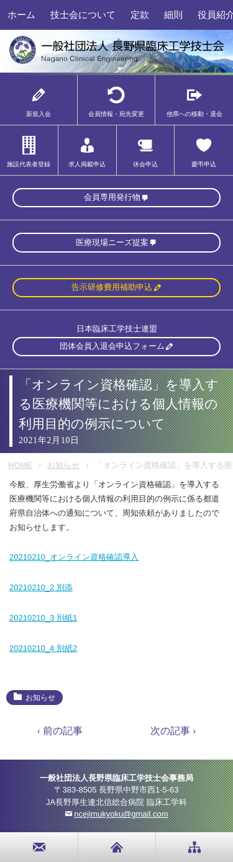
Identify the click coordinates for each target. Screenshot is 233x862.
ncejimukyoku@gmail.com (121, 814)
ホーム (21, 14)
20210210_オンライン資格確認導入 (74, 557)
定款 (139, 14)
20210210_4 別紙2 (43, 648)
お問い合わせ (39, 847)
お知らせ (63, 465)
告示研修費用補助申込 (111, 287)
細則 (173, 14)
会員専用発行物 (112, 197)
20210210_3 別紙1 (43, 617)
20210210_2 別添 (41, 587)
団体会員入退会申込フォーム (112, 346)
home (117, 847)
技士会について (83, 14)
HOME (20, 465)
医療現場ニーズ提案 (112, 242)
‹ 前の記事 (60, 730)
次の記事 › (173, 730)
